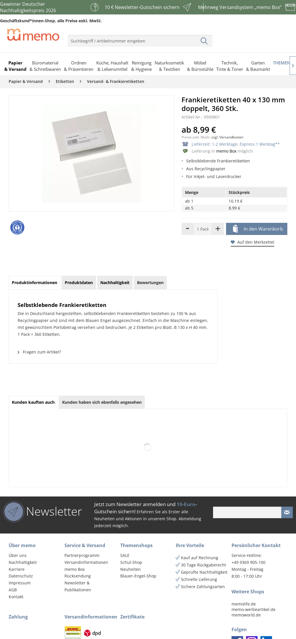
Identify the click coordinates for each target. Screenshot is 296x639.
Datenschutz (21, 576)
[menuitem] (140, 38)
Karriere (17, 569)
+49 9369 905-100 (248, 562)
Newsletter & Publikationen (77, 586)
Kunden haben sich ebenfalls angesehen (102, 402)
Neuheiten (130, 569)
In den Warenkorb (258, 229)
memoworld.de (246, 615)
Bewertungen (150, 282)
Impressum (20, 583)
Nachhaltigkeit (23, 562)
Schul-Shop (131, 562)
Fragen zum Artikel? (39, 352)
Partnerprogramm (81, 555)
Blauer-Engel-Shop (138, 576)
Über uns (18, 555)
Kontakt (16, 596)
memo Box (226, 151)
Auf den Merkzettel (252, 242)
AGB (13, 589)
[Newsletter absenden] (287, 512)
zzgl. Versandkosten (227, 137)
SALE (125, 555)
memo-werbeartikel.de (253, 609)
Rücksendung (77, 576)
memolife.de (244, 604)
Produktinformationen (34, 282)
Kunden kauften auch (33, 402)
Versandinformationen (86, 562)
